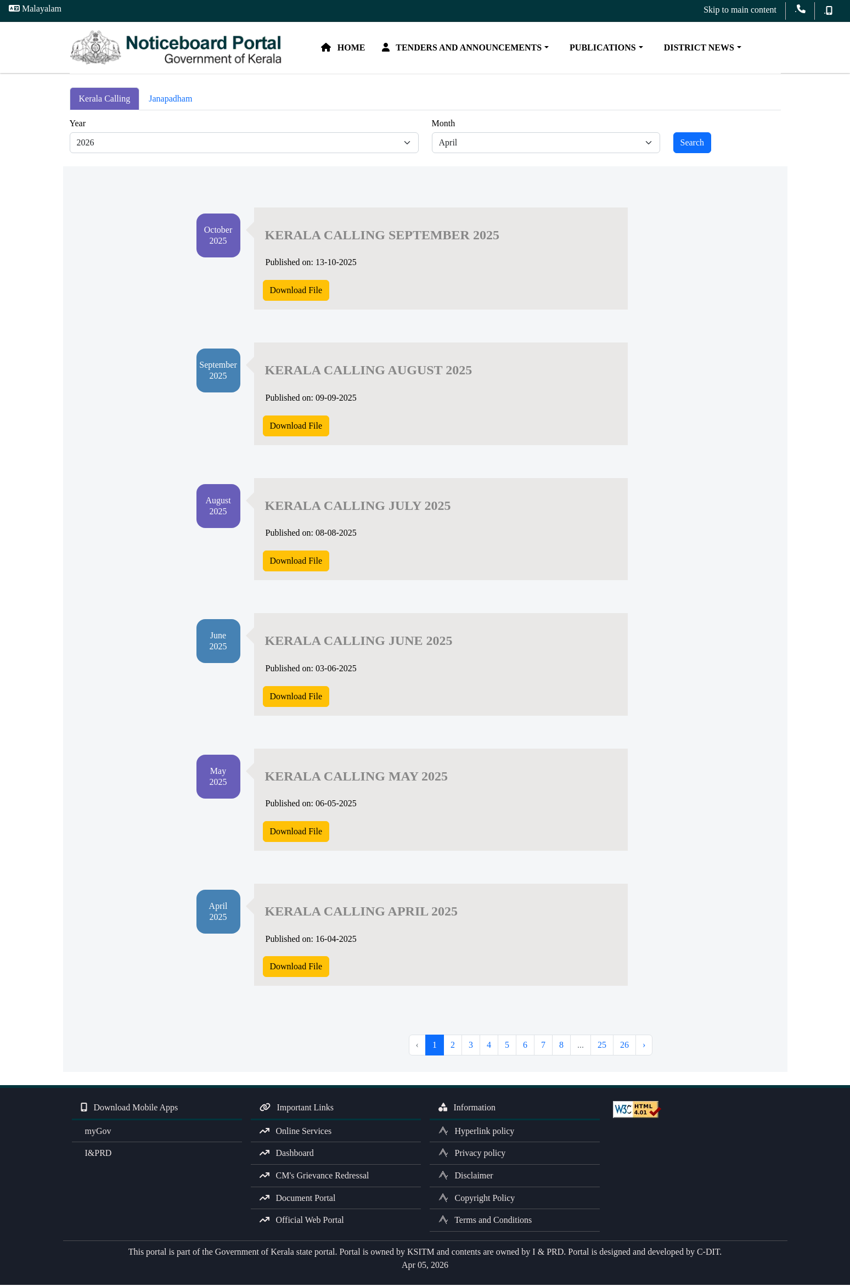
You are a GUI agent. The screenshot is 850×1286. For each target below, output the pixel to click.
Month (443, 124)
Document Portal (298, 1199)
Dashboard (287, 1154)
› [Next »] (644, 1046)
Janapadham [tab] (170, 100)
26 (624, 1046)
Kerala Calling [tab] (105, 100)
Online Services (296, 1132)
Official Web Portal (302, 1221)
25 (602, 1046)
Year (78, 124)
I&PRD (96, 1154)
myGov (96, 1132)
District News (700, 48)
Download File (296, 291)
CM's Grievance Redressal (314, 1177)
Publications (604, 48)
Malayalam (35, 8)
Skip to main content (739, 9)
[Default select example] (244, 143)
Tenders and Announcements (465, 48)
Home (347, 48)
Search (692, 143)
